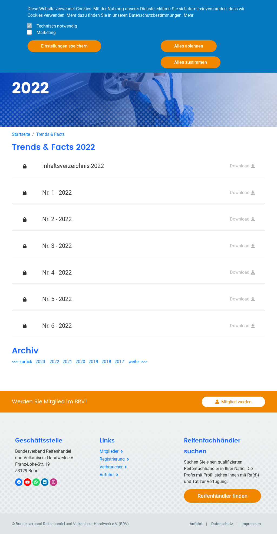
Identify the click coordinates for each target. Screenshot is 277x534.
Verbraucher (111, 466)
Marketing (46, 32)
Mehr (188, 15)
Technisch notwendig (57, 26)
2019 (93, 361)
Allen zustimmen (190, 62)
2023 (40, 361)
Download (239, 165)
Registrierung (112, 458)
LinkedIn (47, 481)
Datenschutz (222, 523)
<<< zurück (22, 361)
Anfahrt (107, 474)
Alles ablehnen (188, 46)
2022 (54, 361)
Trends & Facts (50, 133)
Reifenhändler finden (222, 495)
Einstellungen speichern (64, 46)
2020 (81, 361)
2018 (106, 361)
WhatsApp (39, 481)
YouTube (30, 481)
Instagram (56, 481)
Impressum (251, 523)
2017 (119, 361)
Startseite (21, 133)
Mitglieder (109, 451)
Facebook (21, 481)
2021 (67, 361)
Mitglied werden (236, 401)
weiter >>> (137, 361)
